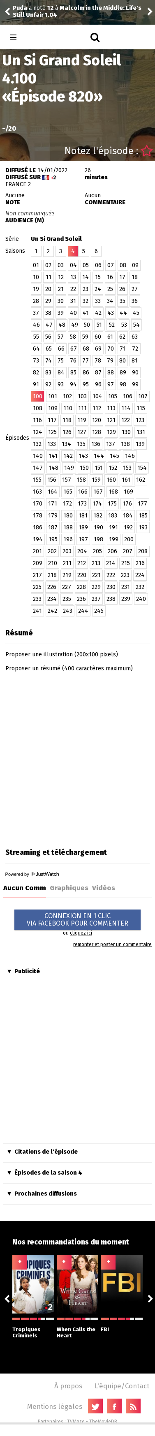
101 (52, 396)
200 (129, 539)
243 (67, 610)
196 (68, 539)
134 (66, 444)
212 (81, 563)
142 (68, 456)
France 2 (18, 184)
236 (81, 599)
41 (86, 312)
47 (49, 324)
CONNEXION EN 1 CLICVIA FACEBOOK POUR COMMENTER (77, 919)
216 (140, 563)
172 (67, 503)
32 (85, 301)
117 (52, 420)
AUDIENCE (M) (24, 220)
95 (86, 384)
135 (81, 444)
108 (37, 408)
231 (125, 587)
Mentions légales (54, 1406)
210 (52, 563)
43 (110, 312)
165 (67, 491)
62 (122, 336)
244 (83, 610)
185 (143, 515)
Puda (20, 8)
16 (110, 277)
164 (53, 491)
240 (141, 599)
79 (110, 360)
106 (127, 396)
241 (37, 610)
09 (135, 265)
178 (37, 515)
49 (74, 324)
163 (37, 491)
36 (135, 301)
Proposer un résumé (32, 668)
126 (67, 432)
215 (125, 563)
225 (37, 587)
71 (123, 348)
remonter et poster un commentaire (112, 944)
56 (48, 336)
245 (99, 610)
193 (143, 527)
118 (67, 420)
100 (37, 396)
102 (67, 396)
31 (73, 301)
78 (98, 360)
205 (97, 551)
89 (123, 372)
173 (82, 503)
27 (135, 289)
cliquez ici (81, 933)
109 (53, 408)
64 (36, 348)
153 (127, 467)
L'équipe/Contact (122, 1386)
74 (48, 360)
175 (112, 503)
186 (37, 527)
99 (135, 384)
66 (61, 348)
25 (110, 289)
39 (61, 312)
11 (48, 277)
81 (135, 360)
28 (36, 301)
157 (66, 479)
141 (53, 456)
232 (140, 587)
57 (61, 336)
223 (125, 575)
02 (48, 265)
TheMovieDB (103, 1421)
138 (125, 444)
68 (86, 348)
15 (98, 277)
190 (98, 527)
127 (81, 432)
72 (135, 348)
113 (111, 408)
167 (98, 491)
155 (37, 479)
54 (136, 324)
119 (81, 420)
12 (61, 277)
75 (61, 360)
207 (127, 551)
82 (36, 372)
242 (52, 610)
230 (111, 587)
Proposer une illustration (39, 654)
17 (122, 277)
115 (140, 408)
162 (140, 479)
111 (82, 408)
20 (48, 289)
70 (110, 348)
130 (126, 432)
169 (128, 491)
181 (83, 515)
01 (36, 265)
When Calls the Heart (78, 1328)
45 (136, 312)
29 (48, 301)
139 (140, 444)
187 (53, 527)
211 (67, 563)
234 (52, 599)
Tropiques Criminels (33, 1328)
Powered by (32, 874)
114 (126, 408)
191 (113, 527)
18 (135, 277)
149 (69, 467)
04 (73, 265)
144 (99, 456)
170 (37, 503)
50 (87, 324)
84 (61, 372)
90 (135, 372)
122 (125, 420)
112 (97, 408)
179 (53, 515)
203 (67, 551)
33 (98, 301)
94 (73, 384)
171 (52, 503)
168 (113, 491)
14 (85, 277)
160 (111, 479)
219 (67, 575)
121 (111, 420)
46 (36, 324)
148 (53, 467)
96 (98, 384)
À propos (68, 1386)
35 (122, 301)
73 (36, 360)
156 (51, 479)
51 (99, 324)
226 (51, 587)
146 (130, 456)
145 (114, 456)
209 (37, 563)
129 (111, 432)
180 (68, 515)
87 (98, 372)
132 (37, 444)
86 (86, 372)
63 (135, 336)
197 (83, 539)
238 (111, 599)
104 (97, 396)
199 (113, 539)
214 (111, 563)
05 (86, 265)
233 (37, 599)
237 (96, 599)
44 (123, 312)
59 (85, 336)
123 (140, 420)
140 (38, 456)
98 (123, 384)
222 (110, 575)
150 (84, 467)
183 (112, 515)
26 (122, 289)
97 (110, 384)
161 (126, 479)
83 (48, 372)
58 (73, 336)
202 (52, 551)
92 (48, 384)
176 (127, 503)
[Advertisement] (77, 757)
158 (81, 479)
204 (82, 551)
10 (36, 277)
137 (110, 444)
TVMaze (76, 1421)
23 (85, 289)
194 (38, 539)
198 (98, 539)
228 (81, 587)
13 (73, 277)
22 (73, 289)
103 (82, 396)
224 (140, 575)
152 (113, 467)
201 (37, 551)
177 (142, 503)
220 (81, 575)
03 (61, 265)
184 (128, 515)
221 (96, 575)
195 (53, 539)
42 (98, 312)
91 (36, 384)
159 (96, 479)
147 (38, 467)
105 (112, 396)
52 (112, 324)
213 (96, 563)
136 (95, 444)
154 (142, 467)
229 (96, 587)
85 (73, 372)
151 (99, 467)
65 (49, 348)
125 (52, 432)
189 (83, 527)
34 (110, 301)
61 (110, 336)
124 (37, 432)
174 (97, 503)
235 (66, 599)
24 (98, 289)
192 (128, 527)
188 (68, 527)
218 (52, 575)
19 (36, 289)
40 (73, 312)
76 (73, 360)
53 (124, 324)
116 (37, 420)
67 (73, 348)
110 (67, 408)
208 (143, 551)
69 (98, 348)
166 (83, 491)
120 (96, 420)
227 (66, 587)
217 (37, 575)
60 (98, 336)
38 (48, 312)
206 (112, 551)
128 (96, 432)
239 (125, 599)
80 (122, 360)
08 (123, 265)
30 (61, 301)
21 (61, 289)
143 (83, 456)
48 (61, 324)
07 (110, 265)
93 (61, 384)
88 (110, 372)
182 (97, 515)
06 (98, 265)
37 (36, 312)
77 (85, 360)
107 (143, 396)
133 (51, 444)
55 (36, 336)
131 (140, 432)
